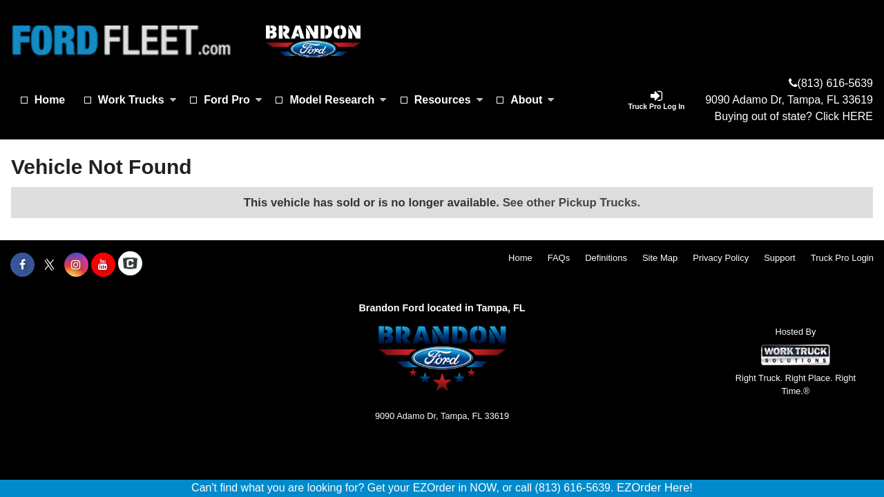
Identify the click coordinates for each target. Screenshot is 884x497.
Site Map (660, 258)
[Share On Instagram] (76, 265)
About (532, 100)
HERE (858, 116)
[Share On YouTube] (103, 265)
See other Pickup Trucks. (572, 202)
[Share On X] (49, 265)
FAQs (559, 258)
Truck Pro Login (842, 258)
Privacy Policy (721, 258)
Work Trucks (137, 100)
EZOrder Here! (655, 487)
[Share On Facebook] (22, 265)
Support (780, 258)
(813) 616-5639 (835, 83)
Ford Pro (233, 100)
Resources (448, 100)
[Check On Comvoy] (130, 265)
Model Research (338, 100)
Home (50, 100)
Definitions (606, 258)
